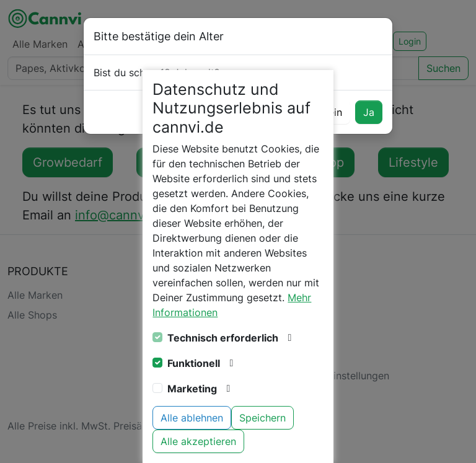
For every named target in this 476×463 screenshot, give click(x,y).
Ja (368, 112)
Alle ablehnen (192, 418)
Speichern (262, 418)
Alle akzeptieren (198, 441)
